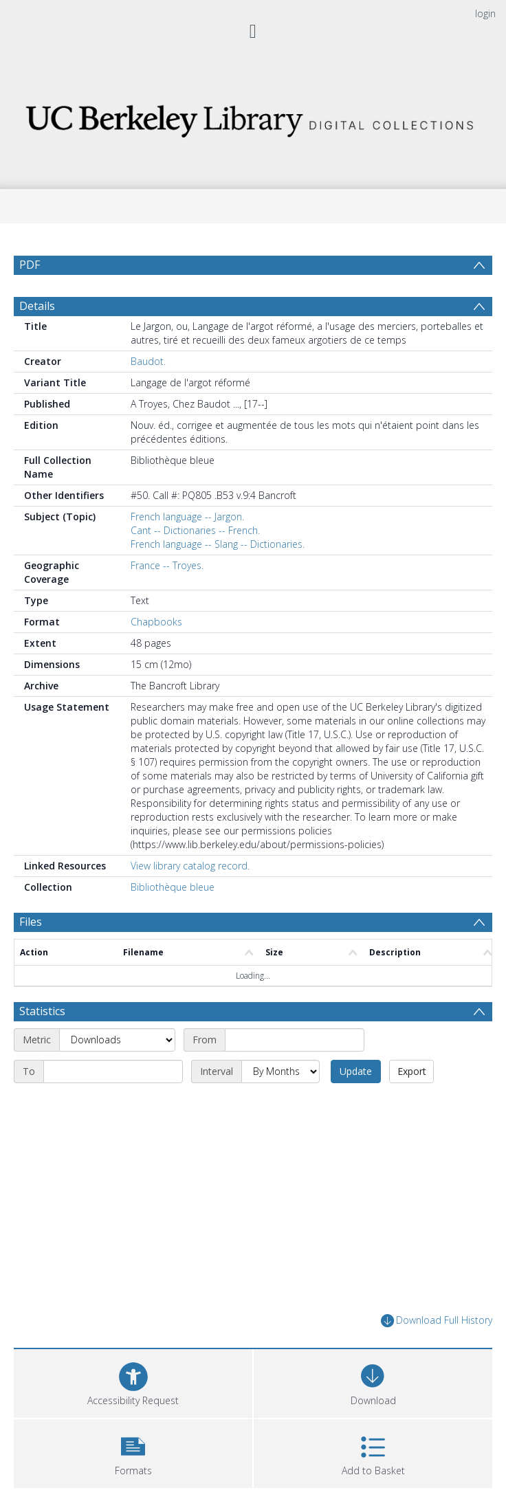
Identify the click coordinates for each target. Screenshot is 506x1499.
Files (30, 921)
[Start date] (294, 1040)
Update (356, 1071)
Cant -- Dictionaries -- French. (195, 530)
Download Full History (436, 1320)
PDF (29, 264)
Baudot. (148, 361)
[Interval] (280, 1071)
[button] (133, 1452)
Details (37, 305)
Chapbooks (156, 621)
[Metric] (117, 1040)
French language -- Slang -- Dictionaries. (218, 544)
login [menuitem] (485, 13)
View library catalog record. (190, 865)
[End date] (113, 1071)
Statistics (42, 1011)
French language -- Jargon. (187, 516)
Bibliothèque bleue (172, 886)
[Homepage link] (253, 117)
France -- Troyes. (167, 565)
